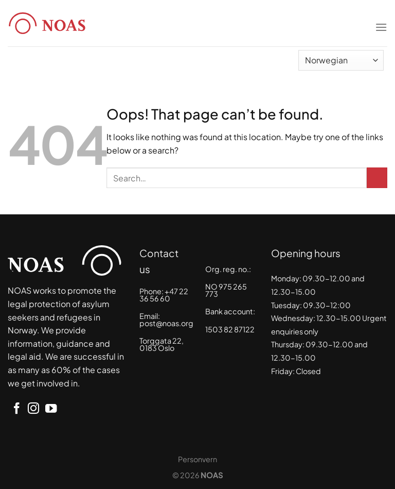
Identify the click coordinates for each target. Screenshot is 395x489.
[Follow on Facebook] (16, 409)
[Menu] (381, 20)
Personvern (197, 459)
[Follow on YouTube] (51, 409)
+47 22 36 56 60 (163, 294)
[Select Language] (341, 60)
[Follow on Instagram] (33, 409)
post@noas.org (166, 323)
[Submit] (377, 177)
